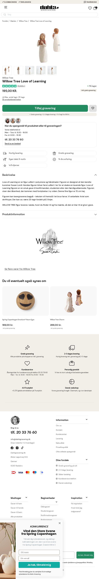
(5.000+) (21, 86)
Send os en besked (13, 143)
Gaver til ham (16, 503)
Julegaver (45, 524)
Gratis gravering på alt (68, 466)
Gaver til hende (17, 508)
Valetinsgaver (46, 528)
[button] (72, 420)
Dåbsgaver (45, 507)
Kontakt (59, 430)
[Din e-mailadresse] (39, 555)
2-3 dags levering (66, 470)
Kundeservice (90, 2)
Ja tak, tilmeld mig (85, 555)
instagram (17, 448)
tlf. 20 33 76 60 (14, 139)
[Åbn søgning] (49, 14)
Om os (58, 425)
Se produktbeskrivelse (11, 99)
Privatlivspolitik (62, 447)
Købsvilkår (60, 443)
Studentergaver (47, 511)
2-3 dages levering (10, 2)
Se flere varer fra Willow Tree (20, 269)
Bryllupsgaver (46, 520)
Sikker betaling (65, 474)
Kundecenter (61, 434)
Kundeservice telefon (67, 478)
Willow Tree (7, 77)
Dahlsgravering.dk (18, 453)
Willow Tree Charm (57, 320)
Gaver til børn (16, 512)
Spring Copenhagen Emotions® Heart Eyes (18, 320)
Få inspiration (76, 503)
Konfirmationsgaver (49, 515)
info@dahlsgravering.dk (20, 439)
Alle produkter (16, 516)
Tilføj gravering (45, 108)
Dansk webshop (65, 483)
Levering (59, 438)
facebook (12, 448)
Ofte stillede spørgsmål (65, 451)
